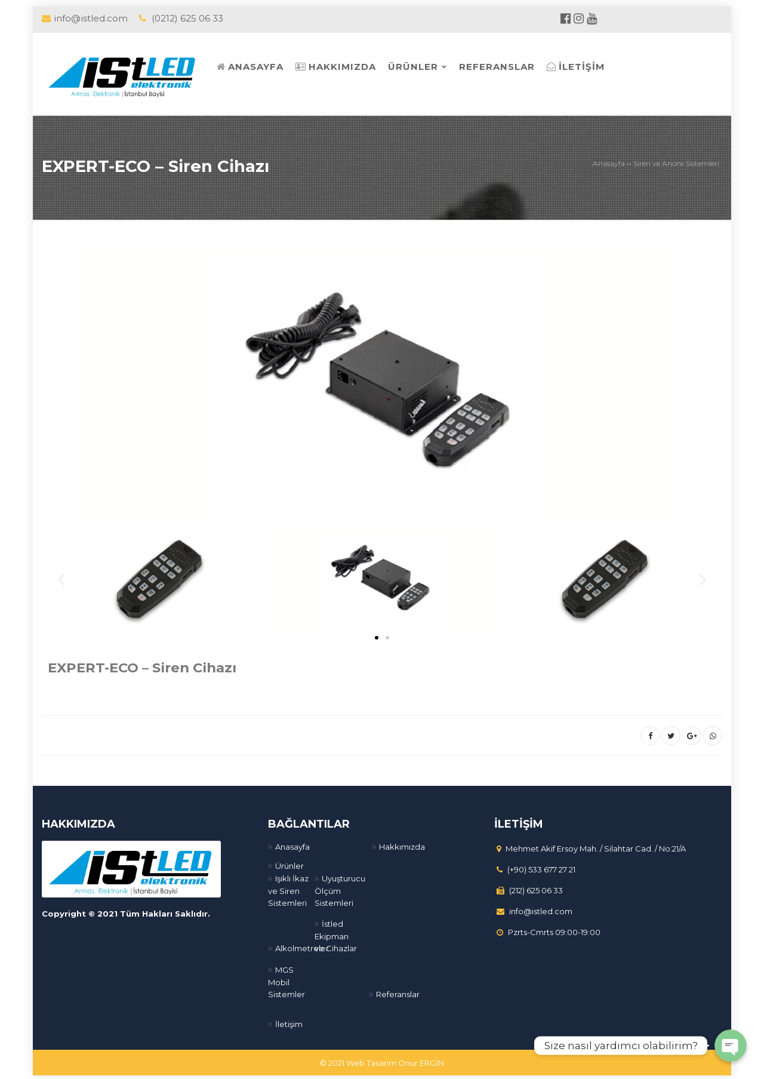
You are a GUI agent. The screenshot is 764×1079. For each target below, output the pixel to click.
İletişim (289, 1021)
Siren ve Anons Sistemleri (676, 163)
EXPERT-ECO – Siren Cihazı (165, 165)
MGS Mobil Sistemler (286, 980)
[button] (376, 635)
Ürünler (289, 863)
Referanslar (398, 992)
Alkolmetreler (302, 946)
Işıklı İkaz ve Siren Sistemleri (288, 888)
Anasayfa (609, 163)
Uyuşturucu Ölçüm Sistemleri (340, 888)
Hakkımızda (402, 844)
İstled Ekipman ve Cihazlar (336, 934)
